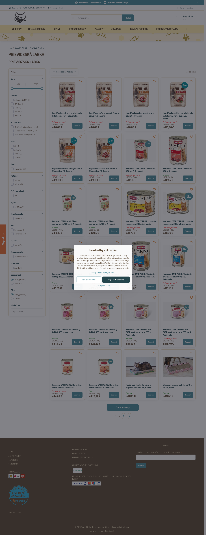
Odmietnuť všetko (89, 280)
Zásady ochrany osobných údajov (103, 272)
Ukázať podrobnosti (103, 285)
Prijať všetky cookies (116, 280)
